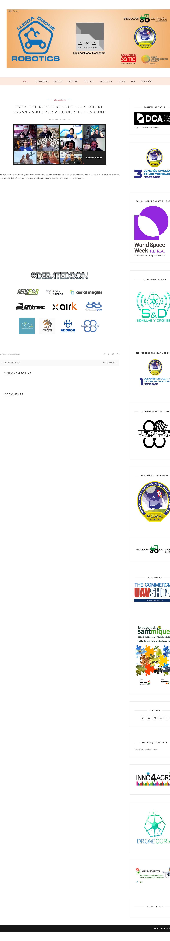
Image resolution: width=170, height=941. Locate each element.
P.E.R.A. (121, 81)
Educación (146, 81)
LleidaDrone (41, 81)
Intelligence (106, 81)
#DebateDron (60, 100)
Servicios (73, 81)
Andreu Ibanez (59, 119)
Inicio (26, 81)
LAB (133, 81)
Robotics (88, 81)
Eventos (58, 81)
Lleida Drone (13, 11)
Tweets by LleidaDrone (145, 749)
